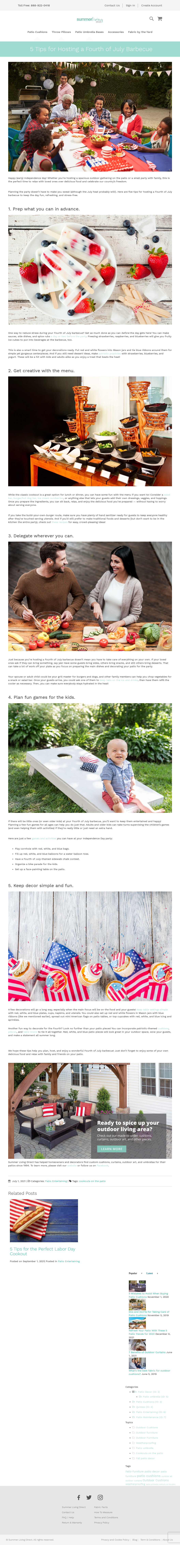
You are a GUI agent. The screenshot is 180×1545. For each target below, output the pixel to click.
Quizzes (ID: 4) (142, 1407)
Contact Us (112, 5)
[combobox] (137, 18)
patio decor (153, 1471)
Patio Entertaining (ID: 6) (149, 1412)
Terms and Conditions (106, 1517)
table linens (30, 1031)
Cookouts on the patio (147, 1453)
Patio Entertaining (56, 1181)
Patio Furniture (135, 1471)
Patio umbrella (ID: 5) (153, 1396)
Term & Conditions (150, 1539)
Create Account (151, 5)
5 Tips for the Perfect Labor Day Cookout (42, 1251)
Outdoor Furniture (145, 1437)
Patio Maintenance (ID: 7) (149, 1417)
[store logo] (90, 19)
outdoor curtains (134, 1480)
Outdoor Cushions (145, 1427)
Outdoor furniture (144, 1432)
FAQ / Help (68, 1517)
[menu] (90, 31)
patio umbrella (152, 1484)
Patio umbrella (142, 1448)
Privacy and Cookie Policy (115, 1539)
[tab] (133, 1273)
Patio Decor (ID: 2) (147, 1391)
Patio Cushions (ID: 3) (147, 1401)
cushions (163, 1028)
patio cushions (149, 1476)
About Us (168, 1539)
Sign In (130, 5)
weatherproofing (135, 1484)
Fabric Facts (101, 1507)
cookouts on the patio (92, 1181)
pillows (12, 1031)
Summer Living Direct (74, 1507)
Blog (134, 1539)
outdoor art (167, 1476)
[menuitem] (37, 31)
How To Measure (103, 1512)
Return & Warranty (72, 1522)
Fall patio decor (143, 1458)
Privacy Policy (101, 1522)
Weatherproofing (144, 1443)
